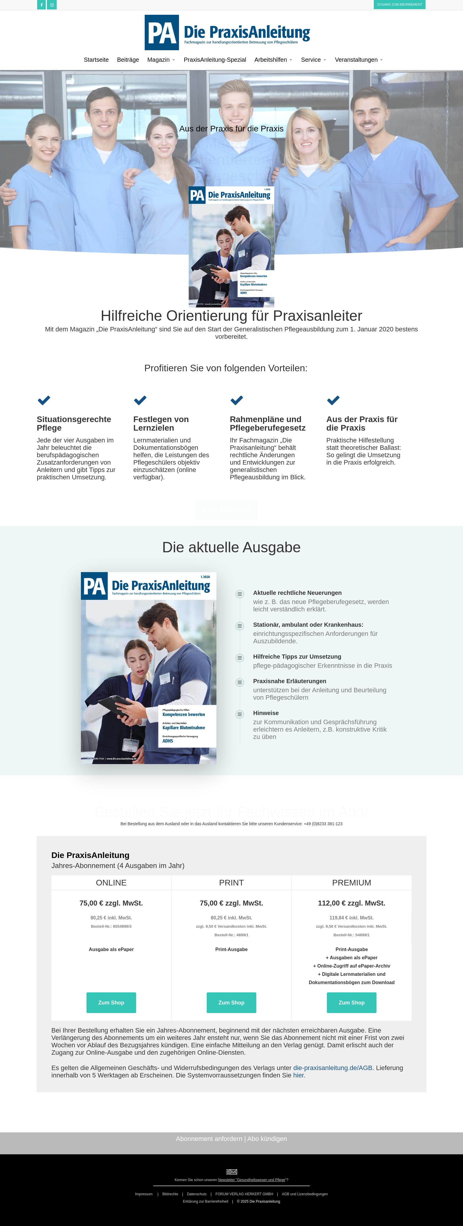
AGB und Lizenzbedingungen (305, 1194)
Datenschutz (197, 1194)
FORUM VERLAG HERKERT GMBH (244, 1194)
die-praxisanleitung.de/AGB (332, 1068)
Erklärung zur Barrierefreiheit (205, 1201)
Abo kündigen (267, 1138)
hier (298, 1075)
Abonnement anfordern (209, 1138)
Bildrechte (170, 1194)
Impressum (144, 1194)
